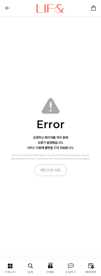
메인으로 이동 (50, 170)
